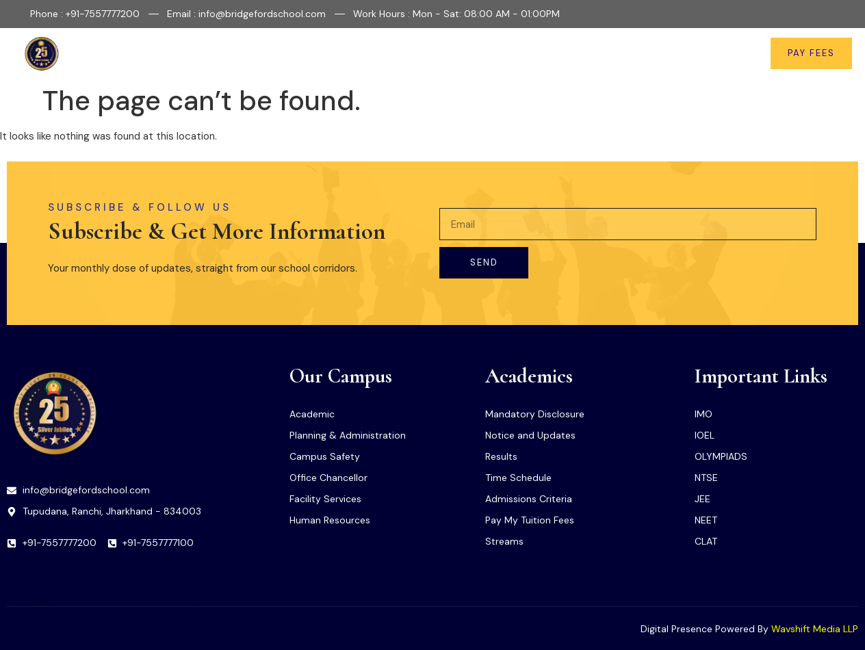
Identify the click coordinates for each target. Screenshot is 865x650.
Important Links (529, 54)
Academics (429, 54)
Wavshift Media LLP (814, 629)
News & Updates (636, 53)
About (292, 54)
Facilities (354, 53)
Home (237, 53)
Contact (715, 53)
